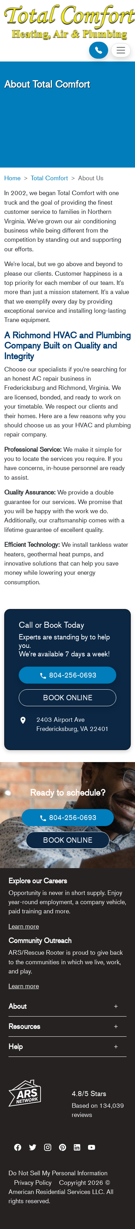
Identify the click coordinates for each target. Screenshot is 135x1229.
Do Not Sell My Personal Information (57, 1173)
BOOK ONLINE (67, 697)
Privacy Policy (33, 1182)
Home (12, 178)
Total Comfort (49, 178)
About (17, 1006)
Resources (24, 1026)
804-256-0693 (67, 675)
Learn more (23, 926)
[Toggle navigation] (121, 50)
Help (15, 1046)
